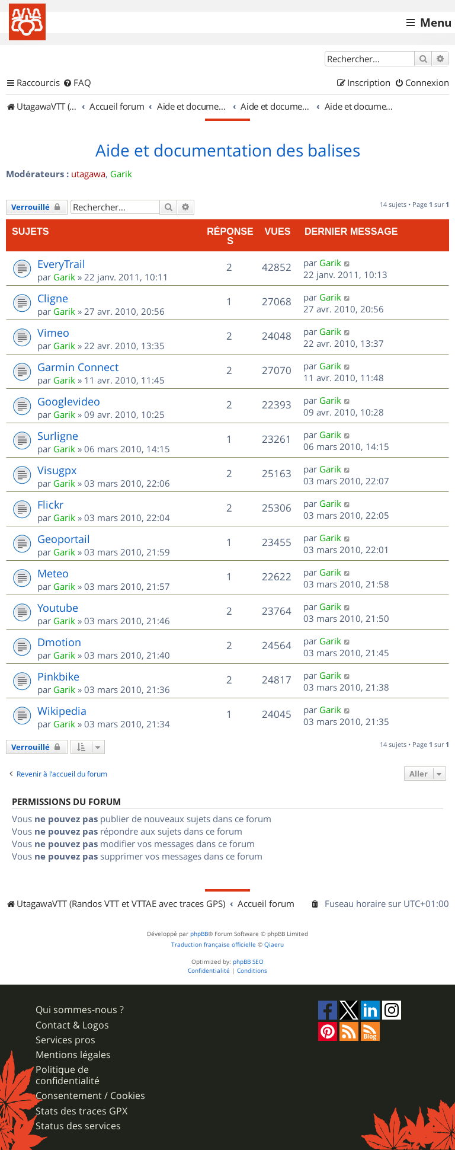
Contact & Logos (72, 1025)
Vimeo (53, 332)
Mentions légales (73, 1054)
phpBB (199, 934)
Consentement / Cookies (90, 1095)
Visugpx (56, 470)
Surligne (57, 436)
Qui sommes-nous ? (80, 1009)
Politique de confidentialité (68, 1075)
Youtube (57, 607)
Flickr (50, 504)
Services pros (65, 1040)
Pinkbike (58, 676)
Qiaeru (274, 944)
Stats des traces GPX (81, 1111)
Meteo (53, 573)
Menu (435, 22)
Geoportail (63, 539)
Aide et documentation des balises (227, 150)
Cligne (52, 298)
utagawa (88, 174)
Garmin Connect (77, 367)
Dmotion (59, 642)
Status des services (78, 1126)
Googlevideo (68, 401)
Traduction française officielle (213, 944)
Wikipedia (61, 711)
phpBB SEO (248, 962)
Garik (121, 174)
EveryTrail (61, 264)
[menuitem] (77, 83)
